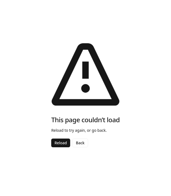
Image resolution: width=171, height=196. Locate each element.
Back (80, 142)
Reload (60, 142)
